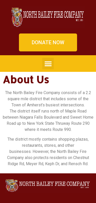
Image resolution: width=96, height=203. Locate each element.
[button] (48, 63)
